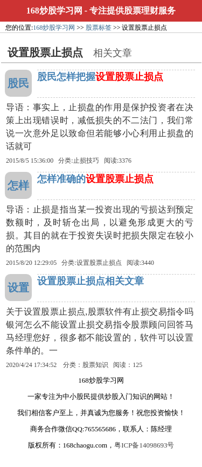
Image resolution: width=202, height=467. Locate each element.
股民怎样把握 (100, 76)
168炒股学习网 (54, 10)
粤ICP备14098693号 (144, 445)
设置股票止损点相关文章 (90, 281)
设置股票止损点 (99, 262)
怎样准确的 (95, 179)
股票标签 (99, 27)
